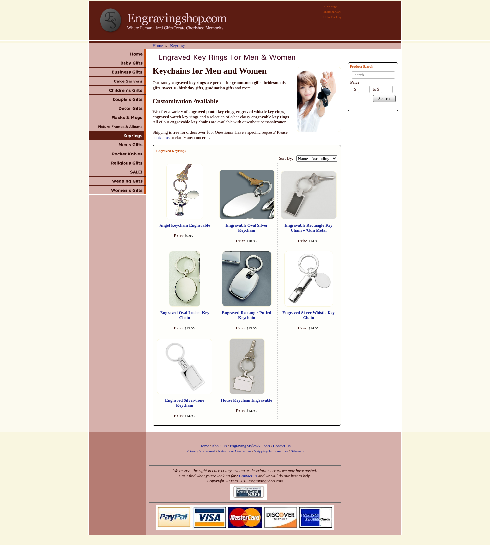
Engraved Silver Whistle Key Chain (308, 315)
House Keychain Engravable (246, 400)
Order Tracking (332, 17)
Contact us (248, 475)
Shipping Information (271, 451)
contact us (161, 137)
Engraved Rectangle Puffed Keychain (246, 315)
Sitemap (297, 451)
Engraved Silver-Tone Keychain (184, 403)
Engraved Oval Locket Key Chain (184, 315)
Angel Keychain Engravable (184, 225)
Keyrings (177, 45)
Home (158, 45)
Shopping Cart (331, 11)
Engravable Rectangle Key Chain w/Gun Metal (309, 228)
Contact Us (282, 446)
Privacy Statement (200, 451)
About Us (219, 446)
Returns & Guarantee (234, 451)
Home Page (330, 6)
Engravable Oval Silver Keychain (247, 228)
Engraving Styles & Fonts (250, 446)
